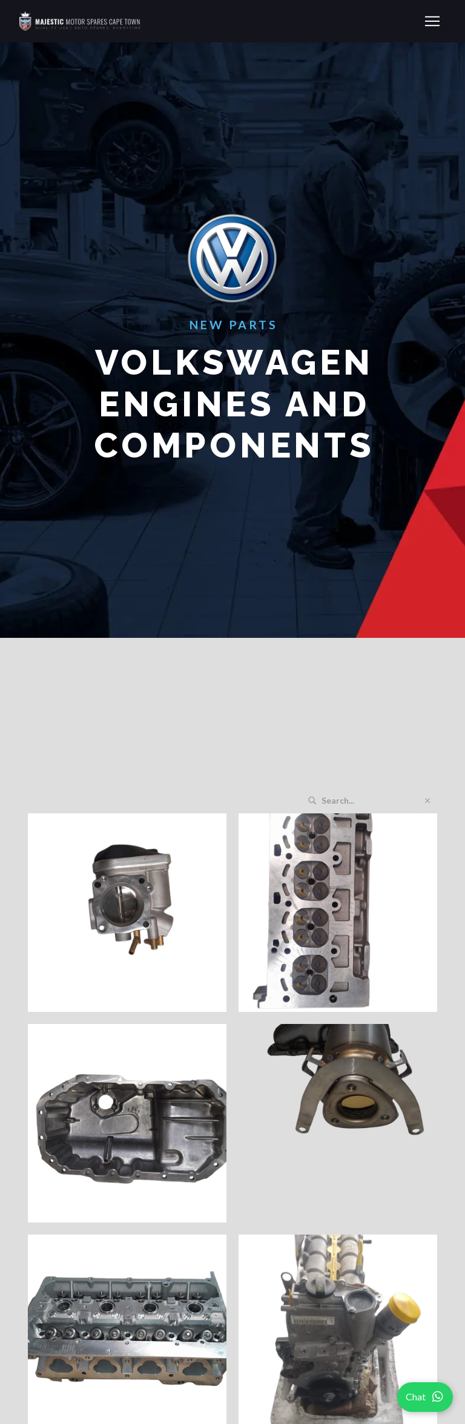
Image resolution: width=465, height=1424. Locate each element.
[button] (432, 21)
